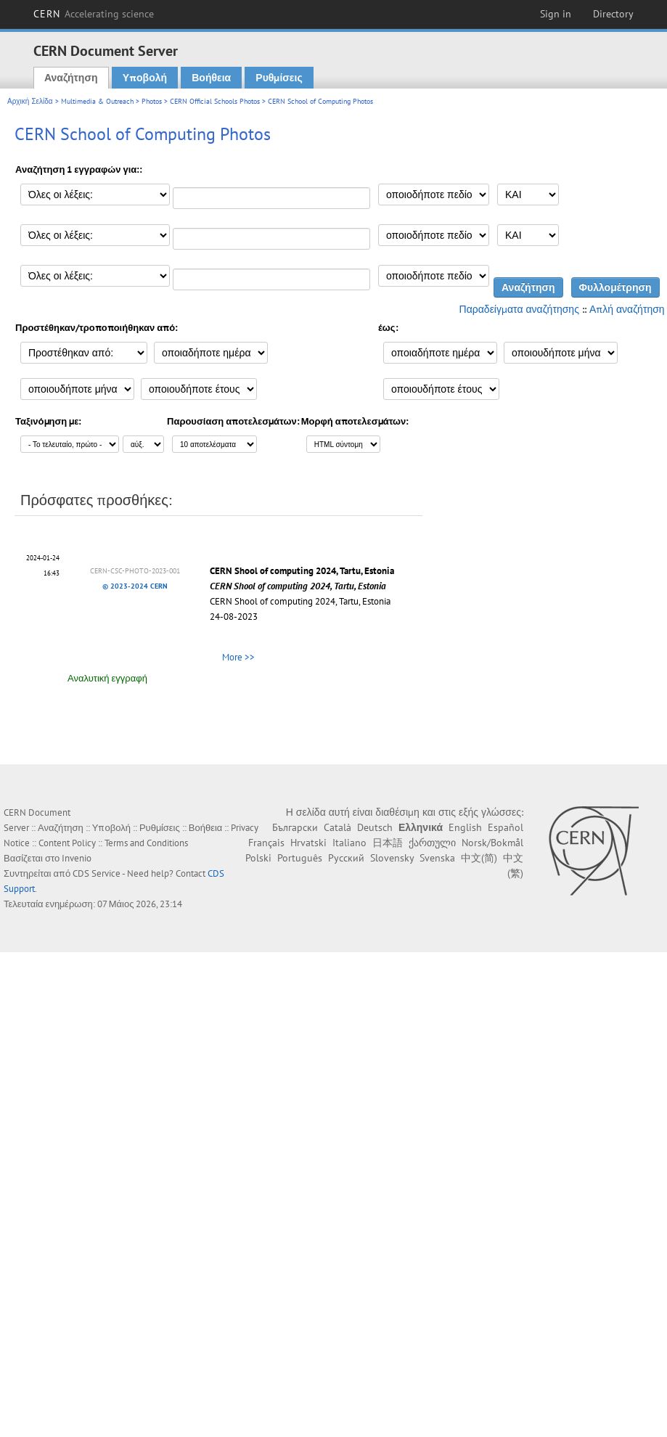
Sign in (555, 13)
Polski (258, 857)
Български (295, 827)
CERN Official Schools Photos (215, 101)
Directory (613, 13)
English (465, 827)
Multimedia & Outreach (97, 101)
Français (266, 842)
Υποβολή (145, 77)
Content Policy (67, 843)
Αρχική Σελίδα (30, 101)
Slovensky (392, 857)
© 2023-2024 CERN (135, 586)
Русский (346, 857)
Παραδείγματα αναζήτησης (519, 309)
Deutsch (375, 827)
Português (299, 857)
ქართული (432, 842)
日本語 (387, 842)
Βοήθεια (211, 77)
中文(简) (479, 857)
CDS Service (96, 873)
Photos (152, 101)
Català (337, 827)
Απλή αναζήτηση (627, 309)
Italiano (349, 842)
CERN (93, 13)
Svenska (437, 857)
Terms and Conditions (146, 843)
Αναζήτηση (71, 77)
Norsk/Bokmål (492, 842)
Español (505, 827)
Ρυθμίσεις (278, 77)
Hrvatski (308, 842)
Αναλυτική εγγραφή (107, 678)
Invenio (76, 858)
